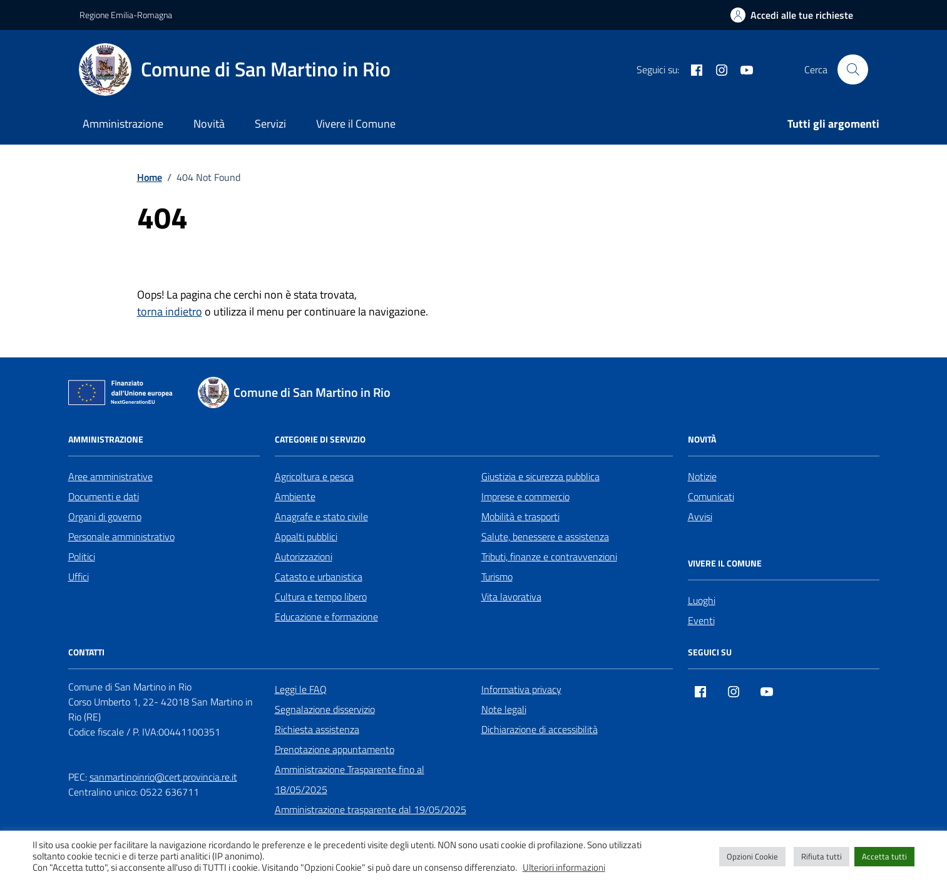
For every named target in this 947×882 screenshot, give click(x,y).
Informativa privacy (521, 689)
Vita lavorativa (511, 596)
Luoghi (701, 600)
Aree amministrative (110, 476)
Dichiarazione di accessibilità (539, 729)
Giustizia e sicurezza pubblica (540, 476)
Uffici (78, 576)
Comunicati (711, 496)
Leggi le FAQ (301, 689)
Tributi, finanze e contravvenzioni (549, 556)
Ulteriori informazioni (564, 867)
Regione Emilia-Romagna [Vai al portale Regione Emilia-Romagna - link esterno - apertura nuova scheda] (125, 14)
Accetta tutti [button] (884, 856)
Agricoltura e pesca (314, 476)
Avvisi (700, 516)
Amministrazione (123, 123)
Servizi (270, 123)
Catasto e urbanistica (318, 576)
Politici (81, 556)
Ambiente (295, 496)
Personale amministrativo (121, 536)
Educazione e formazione (326, 616)
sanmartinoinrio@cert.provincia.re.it (163, 776)
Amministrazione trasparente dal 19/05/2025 (370, 809)
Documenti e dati (103, 496)
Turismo (497, 576)
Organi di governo (104, 516)
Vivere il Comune (356, 123)
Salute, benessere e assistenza (545, 536)
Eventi (701, 620)
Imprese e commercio (525, 496)
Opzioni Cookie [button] (752, 856)
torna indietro (169, 311)
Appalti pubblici (306, 536)
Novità (209, 123)
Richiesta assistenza (317, 729)
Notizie (702, 476)
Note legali (503, 709)
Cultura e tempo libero (321, 596)
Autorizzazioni (303, 556)
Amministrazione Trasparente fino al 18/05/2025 (349, 779)
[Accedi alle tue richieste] (791, 15)
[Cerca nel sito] (852, 69)
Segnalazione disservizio (325, 709)
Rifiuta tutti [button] (821, 856)
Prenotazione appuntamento (334, 749)
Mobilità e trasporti (520, 516)
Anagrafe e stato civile (321, 516)
